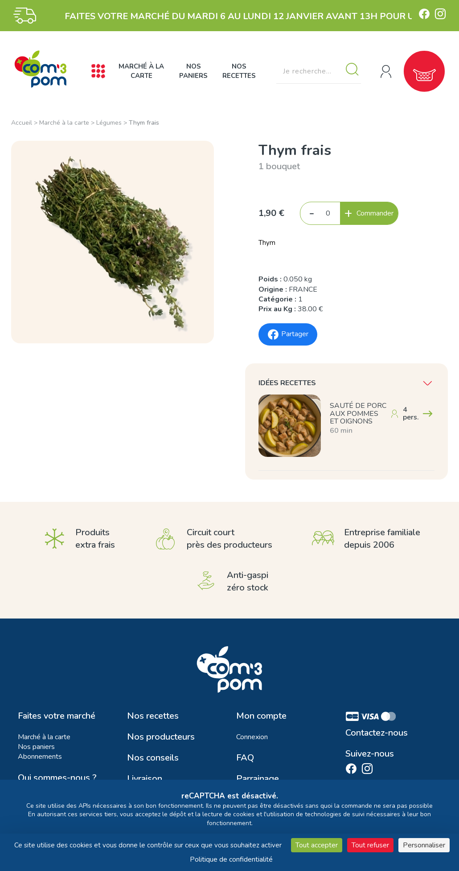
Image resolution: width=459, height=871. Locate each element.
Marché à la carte (141, 71)
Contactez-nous (376, 733)
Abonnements (40, 756)
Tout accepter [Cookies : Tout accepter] (316, 845)
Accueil (21, 122)
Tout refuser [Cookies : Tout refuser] (370, 845)
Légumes (109, 122)
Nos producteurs (161, 737)
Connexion (252, 737)
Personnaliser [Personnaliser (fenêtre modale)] (424, 845)
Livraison (144, 779)
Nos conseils (153, 758)
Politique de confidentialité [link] (231, 859)
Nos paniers (193, 71)
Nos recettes (239, 71)
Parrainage (257, 779)
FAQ (245, 758)
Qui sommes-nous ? (57, 778)
